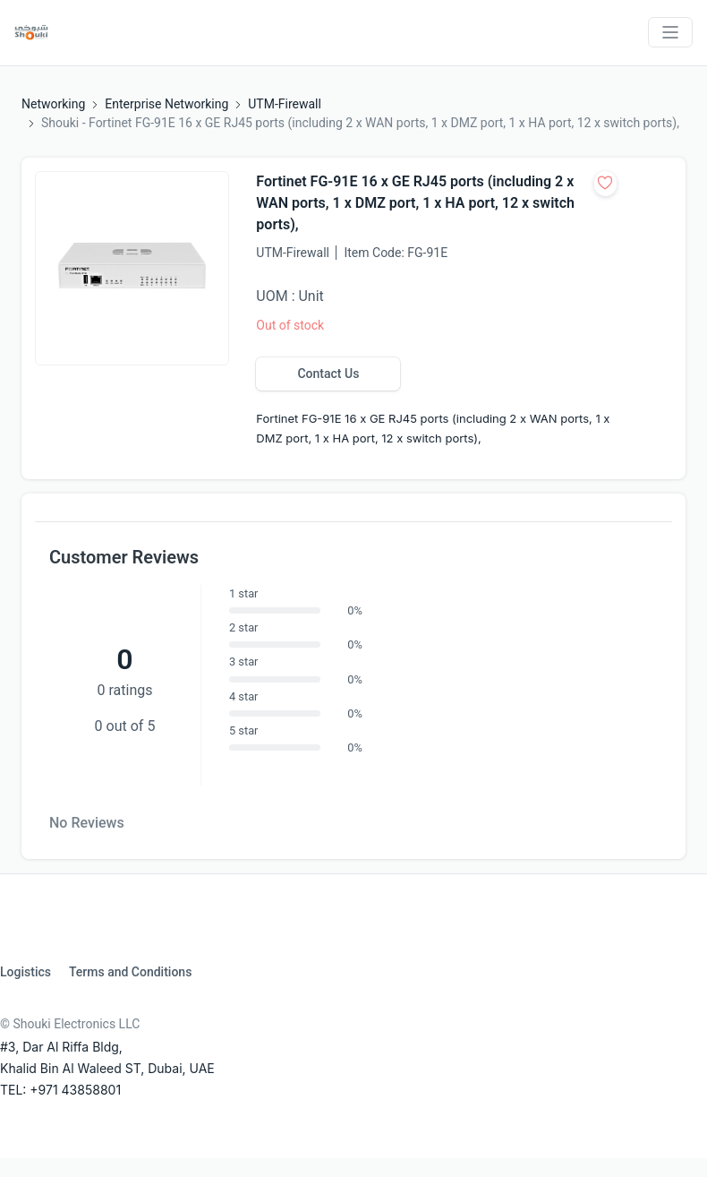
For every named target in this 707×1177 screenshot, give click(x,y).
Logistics (25, 972)
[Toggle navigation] (670, 32)
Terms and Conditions (130, 972)
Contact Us (328, 373)
